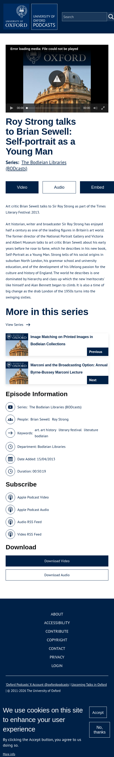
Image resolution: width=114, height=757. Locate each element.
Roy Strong (60, 419)
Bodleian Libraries (52, 446)
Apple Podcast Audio (33, 509)
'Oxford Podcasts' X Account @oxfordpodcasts (37, 684)
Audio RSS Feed (29, 522)
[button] (57, 78)
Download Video (56, 561)
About (57, 614)
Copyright (57, 639)
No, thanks (100, 729)
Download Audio (57, 575)
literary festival (70, 430)
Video (22, 187)
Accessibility (57, 622)
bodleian (41, 436)
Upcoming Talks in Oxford (89, 684)
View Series (14, 324)
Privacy (57, 657)
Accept (98, 712)
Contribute (57, 631)
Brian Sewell (40, 419)
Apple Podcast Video (33, 497)
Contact (57, 648)
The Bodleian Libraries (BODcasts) (55, 407)
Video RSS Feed (29, 534)
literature (91, 430)
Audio (59, 187)
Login (57, 665)
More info (9, 754)
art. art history (45, 430)
